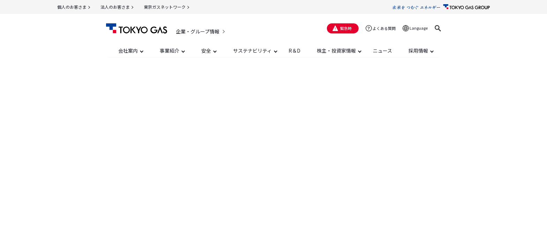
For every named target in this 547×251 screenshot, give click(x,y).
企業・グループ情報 (197, 31)
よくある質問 (384, 28)
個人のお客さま (72, 7)
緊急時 (346, 28)
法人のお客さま (115, 7)
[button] (438, 28)
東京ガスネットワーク (165, 7)
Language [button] (419, 28)
